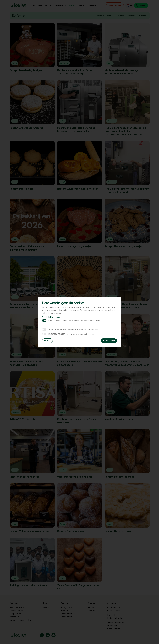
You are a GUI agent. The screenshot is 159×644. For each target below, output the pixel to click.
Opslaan (47, 341)
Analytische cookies (44, 329)
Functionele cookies (44, 320)
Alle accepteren (109, 341)
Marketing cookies (44, 334)
